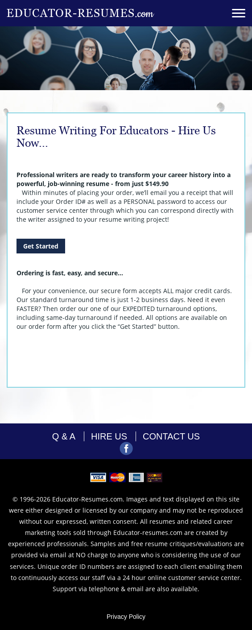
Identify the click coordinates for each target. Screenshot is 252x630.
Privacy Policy (126, 616)
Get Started (40, 246)
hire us (109, 436)
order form (45, 326)
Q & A (63, 436)
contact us (171, 436)
